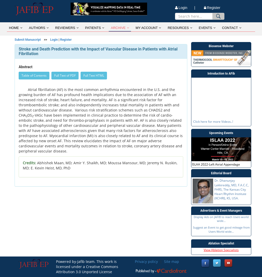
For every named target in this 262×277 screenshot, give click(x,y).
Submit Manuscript (28, 40)
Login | (185, 8)
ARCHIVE (120, 28)
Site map (171, 261)
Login (54, 40)
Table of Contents (34, 75)
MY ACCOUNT (148, 28)
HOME (15, 28)
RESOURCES (180, 28)
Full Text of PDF (65, 75)
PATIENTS (94, 28)
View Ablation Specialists (221, 250)
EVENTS (207, 28)
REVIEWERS (67, 28)
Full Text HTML (93, 75)
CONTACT (231, 28)
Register (212, 8)
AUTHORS (39, 28)
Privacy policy (146, 261)
